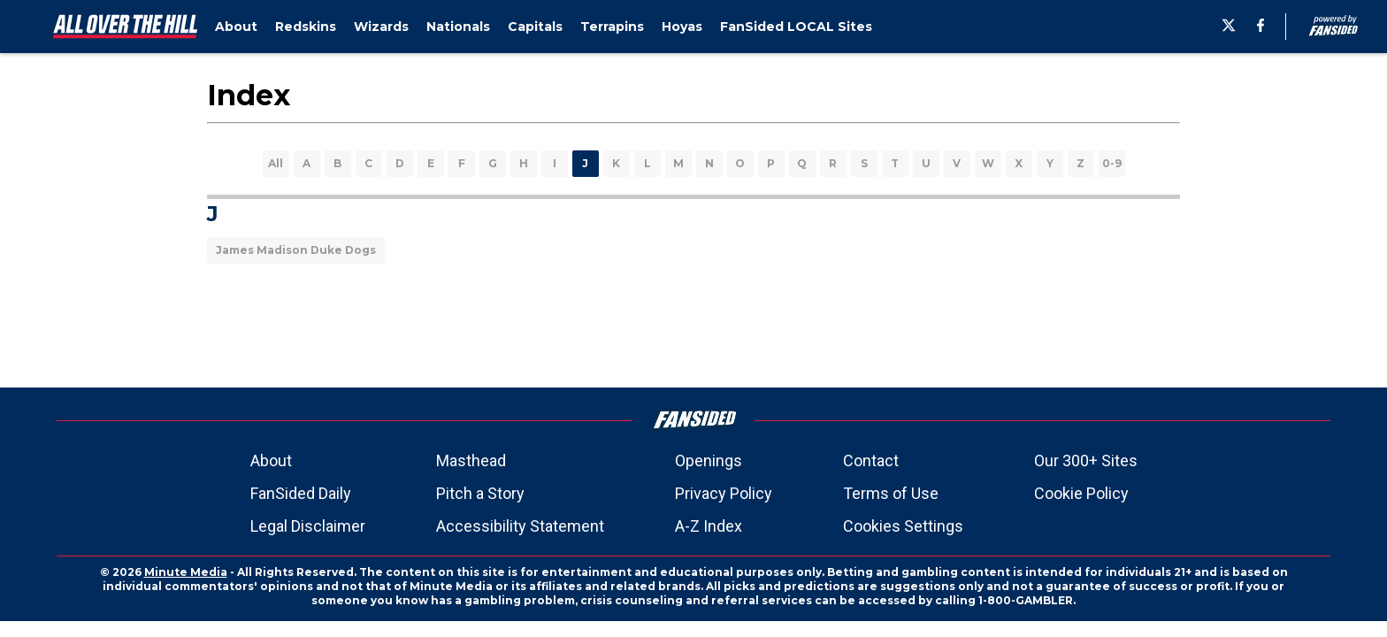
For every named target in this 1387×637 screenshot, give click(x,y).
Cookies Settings (903, 526)
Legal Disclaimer (307, 526)
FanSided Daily (300, 493)
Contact (871, 460)
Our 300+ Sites (1086, 460)
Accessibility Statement (520, 526)
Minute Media (185, 572)
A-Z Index (708, 526)
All (275, 163)
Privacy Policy (723, 493)
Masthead (471, 460)
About (271, 460)
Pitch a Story (480, 493)
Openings (708, 460)
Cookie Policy (1081, 493)
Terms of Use (891, 493)
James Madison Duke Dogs (296, 250)
